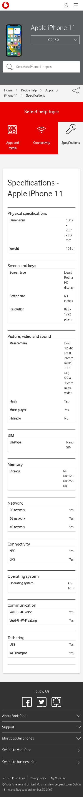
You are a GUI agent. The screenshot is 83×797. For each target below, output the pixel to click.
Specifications (35, 96)
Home (8, 90)
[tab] (41, 750)
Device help (29, 90)
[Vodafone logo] (5, 5)
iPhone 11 (11, 96)
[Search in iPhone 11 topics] (41, 66)
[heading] (41, 715)
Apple (49, 90)
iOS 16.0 (53, 40)
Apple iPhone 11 (53, 28)
